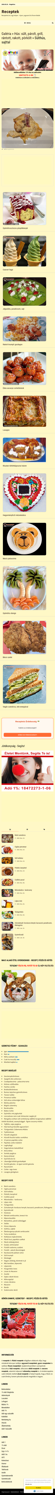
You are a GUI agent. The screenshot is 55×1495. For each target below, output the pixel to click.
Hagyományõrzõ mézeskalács (14, 515)
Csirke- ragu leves (10, 1169)
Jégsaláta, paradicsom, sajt (13, 309)
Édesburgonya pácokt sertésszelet (16, 1231)
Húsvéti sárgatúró (10, 1135)
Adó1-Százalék (7, 1429)
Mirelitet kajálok (10, 1062)
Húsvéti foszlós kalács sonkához (16, 1137)
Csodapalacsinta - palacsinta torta (16, 1081)
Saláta (6, 1223)
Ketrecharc (5, 1460)
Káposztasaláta (9, 1218)
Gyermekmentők (7, 1476)
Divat (3, 1448)
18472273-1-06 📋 (27, 75)
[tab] (10, 829)
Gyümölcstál (19, 935)
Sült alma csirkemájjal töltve (14, 1100)
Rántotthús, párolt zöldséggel (15, 1221)
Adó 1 (4, 1442)
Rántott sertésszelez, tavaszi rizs (16, 1215)
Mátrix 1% (5, 1404)
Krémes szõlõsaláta (11, 1084)
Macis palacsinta (9, 558)
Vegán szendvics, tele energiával (15, 707)
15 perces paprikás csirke (13, 1140)
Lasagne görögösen (11, 1172)
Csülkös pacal (19, 880)
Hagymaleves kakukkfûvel (13, 1148)
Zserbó (6, 1274)
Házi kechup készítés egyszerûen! (16, 1127)
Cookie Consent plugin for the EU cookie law (38, 1491)
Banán (6, 1287)
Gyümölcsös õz (9, 1159)
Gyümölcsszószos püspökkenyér (15, 228)
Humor (4, 1463)
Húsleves (7, 1213)
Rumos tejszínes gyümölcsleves (15, 1092)
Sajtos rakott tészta (11, 1277)
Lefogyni (5, 1401)
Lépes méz (18, 901)
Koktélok (5, 1417)
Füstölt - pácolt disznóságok (14, 1250)
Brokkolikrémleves (11, 1089)
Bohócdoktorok (7, 1482)
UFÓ (3, 1457)
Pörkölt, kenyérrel (21, 868)
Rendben (38, 1488)
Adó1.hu (4, 1454)
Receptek (10, 11)
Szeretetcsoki (6, 1479)
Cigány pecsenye (20, 847)
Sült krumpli (8, 1255)
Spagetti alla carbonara (12, 1079)
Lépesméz (8, 1266)
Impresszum (6, 1492)
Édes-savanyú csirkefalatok (13, 388)
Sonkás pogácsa (10, 1153)
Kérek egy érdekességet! (27, 735)
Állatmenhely (6, 1426)
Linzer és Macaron (10, 1271)
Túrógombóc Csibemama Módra (16, 1129)
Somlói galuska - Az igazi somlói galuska (19, 1164)
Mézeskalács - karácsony (23, 890)
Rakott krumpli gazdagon (12, 344)
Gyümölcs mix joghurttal (13, 1113)
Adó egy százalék (8, 1414)
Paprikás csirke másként (13, 1143)
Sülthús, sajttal (9, 1229)
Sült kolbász (19, 858)
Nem (6, 1054)
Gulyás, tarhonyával (11, 1245)
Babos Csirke (9, 1111)
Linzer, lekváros (9, 1282)
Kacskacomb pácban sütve (14, 1253)
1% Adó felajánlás (8, 1392)
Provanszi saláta (10, 1097)
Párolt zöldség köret (11, 1242)
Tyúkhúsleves (9, 1132)
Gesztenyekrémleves (11, 1076)
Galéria (6, 34)
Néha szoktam (11, 1057)
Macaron (7, 1284)
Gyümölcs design (9, 613)
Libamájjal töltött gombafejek (15, 1161)
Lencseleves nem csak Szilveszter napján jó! (20, 1116)
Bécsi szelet (7, 657)
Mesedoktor (6, 1407)
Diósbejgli (7, 1258)
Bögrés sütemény (10, 1105)
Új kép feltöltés (45, 966)
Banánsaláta (8, 1108)
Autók (4, 1473)
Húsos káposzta (10, 1226)
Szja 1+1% (5, 1451)
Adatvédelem (15, 1492)
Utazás (4, 1423)
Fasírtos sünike (9, 1087)
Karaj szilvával (9, 1156)
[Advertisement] (27, 93)
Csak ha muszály (11, 1059)
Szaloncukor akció (11, 1290)
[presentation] (10, 829)
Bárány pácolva (9, 1103)
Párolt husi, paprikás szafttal (14, 1239)
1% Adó (4, 1445)
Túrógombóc (19, 912)
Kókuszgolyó (8, 1279)
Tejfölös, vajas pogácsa (12, 1124)
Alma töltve (8, 1151)
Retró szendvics (20, 835)
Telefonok (5, 1469)
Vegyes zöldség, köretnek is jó (15, 1261)
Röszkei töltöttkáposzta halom (15, 466)
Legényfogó (8, 1145)
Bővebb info (28, 1484)
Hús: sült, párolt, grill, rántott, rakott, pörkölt (22, 36)
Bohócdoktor (6, 1389)
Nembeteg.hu (6, 1420)
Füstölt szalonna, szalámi (13, 1247)
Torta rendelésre (10, 1234)
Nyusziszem (8, 1167)
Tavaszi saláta (9, 1095)
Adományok (6, 1395)
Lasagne (6, 430)
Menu (27, 23)
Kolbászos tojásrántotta (13, 1237)
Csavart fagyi (8, 269)
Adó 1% (4, 1410)
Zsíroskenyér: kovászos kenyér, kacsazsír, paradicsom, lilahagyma (28, 1207)
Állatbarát (5, 1467)
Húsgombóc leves (10, 1269)
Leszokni (5, 1398)
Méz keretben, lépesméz (13, 1263)
